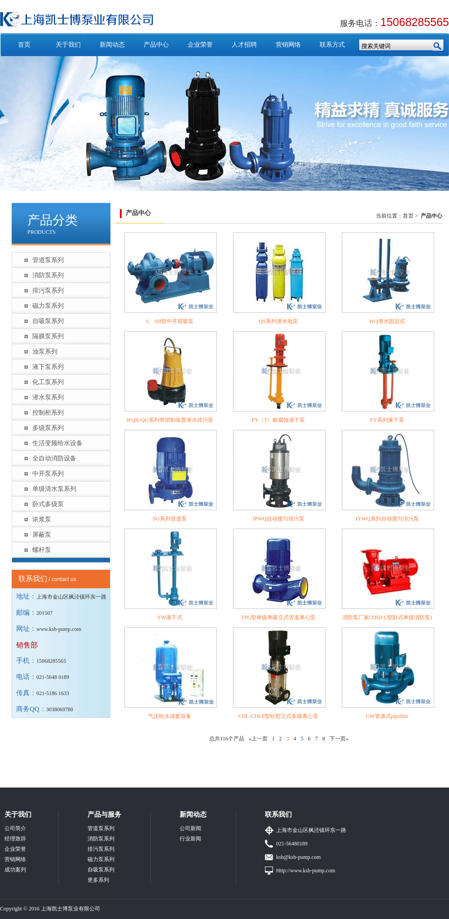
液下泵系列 (48, 366)
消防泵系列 (48, 275)
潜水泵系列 (48, 397)
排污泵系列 (48, 290)
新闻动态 (112, 44)
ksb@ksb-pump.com (298, 857)
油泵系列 (44, 351)
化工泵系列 (48, 382)
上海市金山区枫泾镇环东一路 (311, 830)
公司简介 (15, 828)
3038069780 (59, 709)
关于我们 (68, 44)
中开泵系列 (48, 473)
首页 (24, 44)
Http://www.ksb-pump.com (305, 870)
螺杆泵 (41, 550)
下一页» (339, 738)
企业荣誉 (200, 44)
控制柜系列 (48, 412)
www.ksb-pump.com (58, 629)
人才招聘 (244, 44)
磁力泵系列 (48, 305)
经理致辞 (15, 839)
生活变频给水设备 (57, 443)
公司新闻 (190, 828)
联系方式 (332, 44)
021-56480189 (292, 843)
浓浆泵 (41, 519)
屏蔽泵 (41, 534)
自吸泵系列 (48, 321)
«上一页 (258, 738)
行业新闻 (190, 839)
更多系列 (98, 880)
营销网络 (288, 44)
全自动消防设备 (54, 458)
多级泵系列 (48, 427)
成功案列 (15, 869)
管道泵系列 (48, 260)
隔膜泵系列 (48, 336)
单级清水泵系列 (54, 489)
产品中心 (156, 44)
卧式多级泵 (48, 504)
